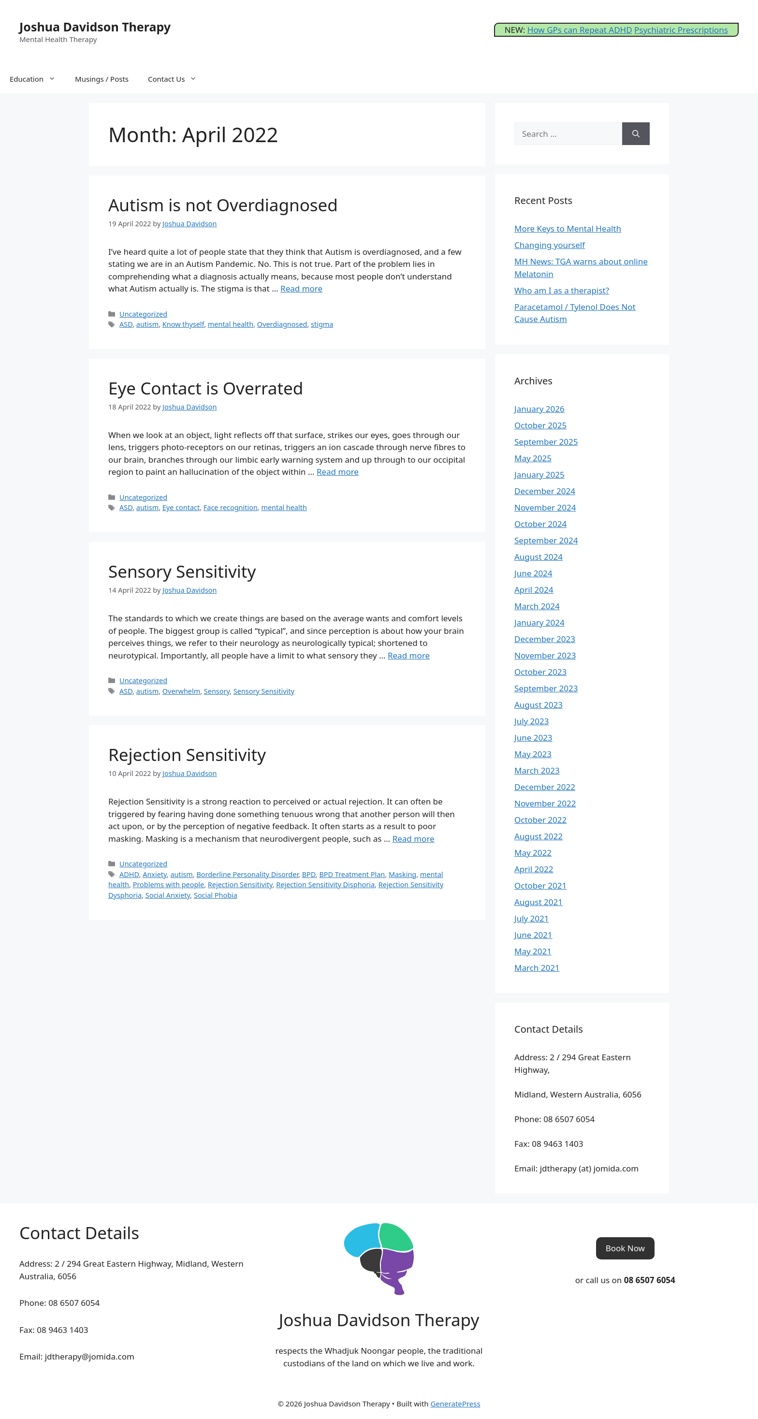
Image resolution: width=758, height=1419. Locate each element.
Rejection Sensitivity (187, 754)
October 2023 (540, 671)
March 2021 (537, 967)
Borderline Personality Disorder (247, 874)
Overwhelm (181, 691)
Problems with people (168, 884)
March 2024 (537, 606)
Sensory (217, 691)
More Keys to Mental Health (567, 228)
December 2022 (544, 786)
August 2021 (538, 901)
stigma (322, 324)
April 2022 (533, 869)
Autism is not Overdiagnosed (223, 204)
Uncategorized (143, 314)
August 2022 (538, 836)
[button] (625, 1248)
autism (147, 324)
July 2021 (531, 918)
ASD (125, 324)
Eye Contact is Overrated (205, 388)
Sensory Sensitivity (182, 571)
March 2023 (537, 770)
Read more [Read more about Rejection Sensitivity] (414, 838)
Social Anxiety (168, 895)
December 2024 (544, 491)
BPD (309, 874)
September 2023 (546, 688)
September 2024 (546, 540)
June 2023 (533, 737)
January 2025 (539, 474)
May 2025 (533, 458)
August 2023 (538, 704)
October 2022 (540, 819)
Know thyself (183, 324)
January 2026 (539, 408)
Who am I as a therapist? (561, 290)
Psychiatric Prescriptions (681, 29)
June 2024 (533, 573)
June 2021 (533, 934)
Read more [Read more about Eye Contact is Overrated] (338, 471)
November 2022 (545, 803)
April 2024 (533, 589)
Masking (402, 874)
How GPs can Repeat (568, 29)
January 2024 (539, 622)
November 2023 (545, 655)
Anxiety (155, 874)
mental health (230, 324)
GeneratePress (455, 1403)
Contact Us (177, 78)
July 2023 (531, 721)
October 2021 (540, 885)
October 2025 (540, 425)
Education (37, 78)
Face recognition (231, 507)
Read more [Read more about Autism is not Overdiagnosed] (301, 288)
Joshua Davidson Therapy (95, 26)
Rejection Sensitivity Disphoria (325, 884)
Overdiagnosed (282, 324)
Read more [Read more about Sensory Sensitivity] (409, 655)
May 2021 (533, 951)
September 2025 (546, 441)
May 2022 (533, 852)
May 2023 (533, 754)
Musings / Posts (102, 79)
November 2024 (545, 507)
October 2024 (540, 523)
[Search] (636, 134)
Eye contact (181, 507)
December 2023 (544, 638)
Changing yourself (549, 244)
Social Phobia (215, 895)
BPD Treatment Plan (352, 874)
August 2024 (538, 556)
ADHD (620, 29)
